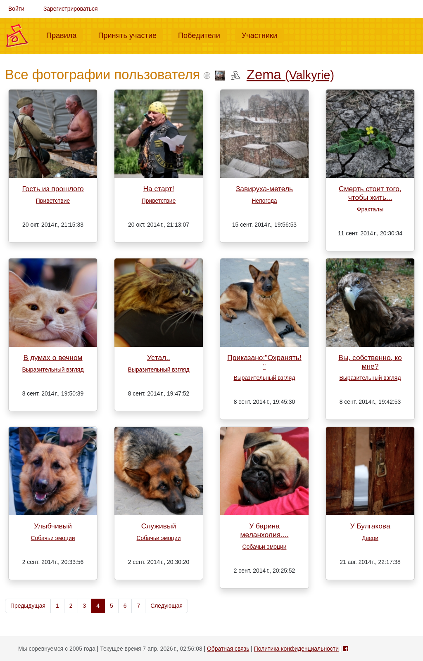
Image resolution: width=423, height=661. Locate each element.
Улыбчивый (53, 526)
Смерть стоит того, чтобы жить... (370, 193)
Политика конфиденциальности (296, 648)
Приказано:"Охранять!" (264, 361)
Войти (16, 8)
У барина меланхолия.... (264, 530)
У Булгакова (370, 526)
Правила (64, 35)
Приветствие (53, 200)
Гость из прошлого (52, 189)
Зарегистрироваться (70, 8)
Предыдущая (27, 605)
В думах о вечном (52, 357)
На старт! (158, 189)
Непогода (264, 200)
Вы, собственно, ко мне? (370, 361)
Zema (290, 74)
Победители (202, 35)
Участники (263, 35)
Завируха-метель (264, 189)
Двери (370, 538)
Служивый (158, 526)
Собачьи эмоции (53, 538)
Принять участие (130, 35)
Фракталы (370, 209)
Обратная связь (228, 648)
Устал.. (158, 357)
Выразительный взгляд (52, 369)
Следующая (166, 605)
